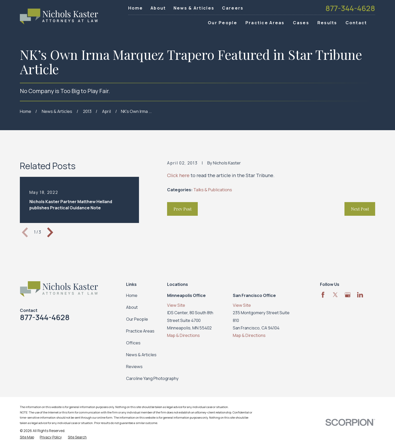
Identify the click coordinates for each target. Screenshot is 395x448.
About (158, 8)
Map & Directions (183, 335)
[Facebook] (323, 295)
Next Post (360, 209)
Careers (233, 8)
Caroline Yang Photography (152, 378)
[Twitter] (335, 295)
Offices (133, 343)
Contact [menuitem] (356, 23)
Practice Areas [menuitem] (265, 23)
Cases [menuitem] (301, 23)
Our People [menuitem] (222, 23)
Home (135, 8)
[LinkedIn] (360, 295)
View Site (176, 305)
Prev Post (183, 209)
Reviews (134, 366)
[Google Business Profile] (348, 295)
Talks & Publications (212, 190)
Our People (137, 319)
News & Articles (194, 8)
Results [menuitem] (327, 23)
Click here (178, 175)
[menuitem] (27, 437)
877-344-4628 (350, 8)
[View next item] (50, 232)
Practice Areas (140, 331)
